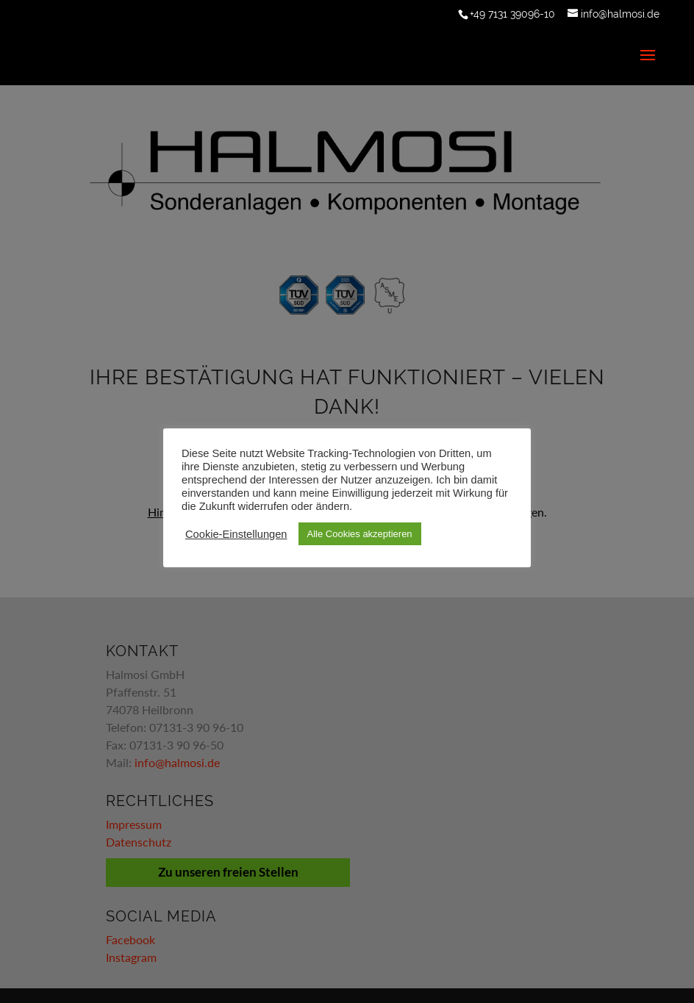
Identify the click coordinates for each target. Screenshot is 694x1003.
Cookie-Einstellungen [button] (236, 534)
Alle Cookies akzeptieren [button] (359, 533)
